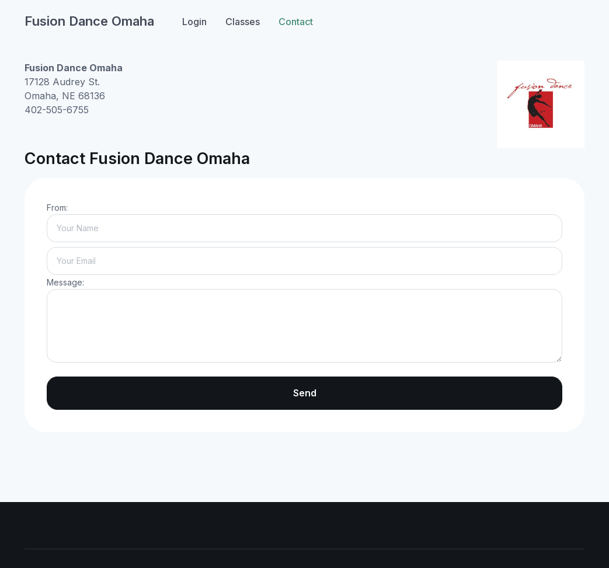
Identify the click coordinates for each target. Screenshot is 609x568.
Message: (65, 282)
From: (57, 207)
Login (194, 21)
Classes (242, 21)
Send (304, 393)
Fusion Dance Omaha (89, 21)
